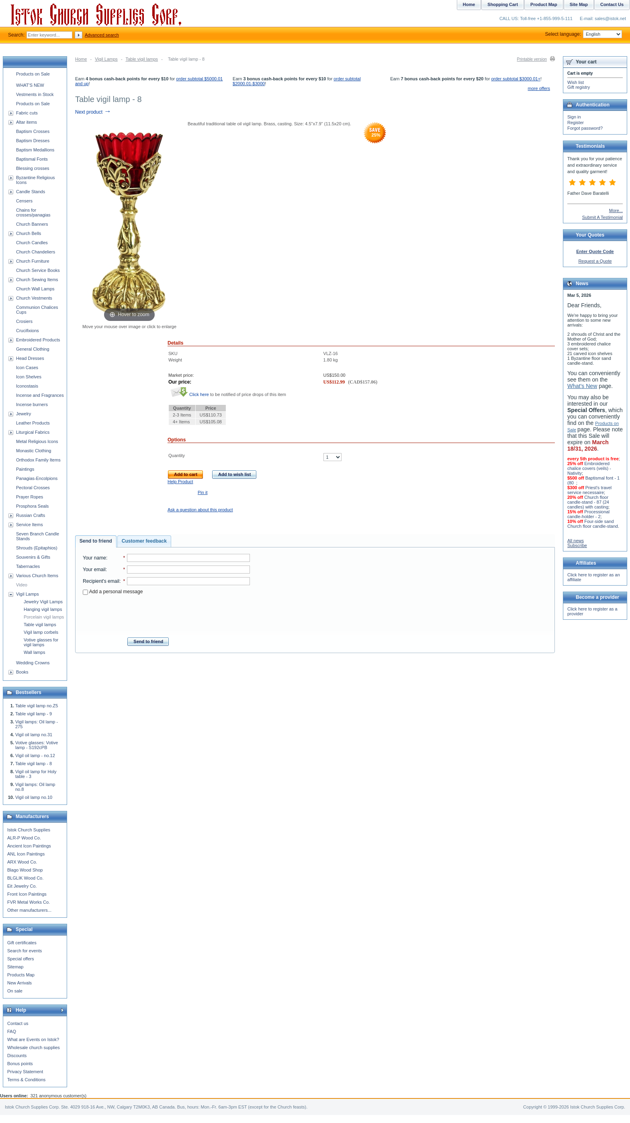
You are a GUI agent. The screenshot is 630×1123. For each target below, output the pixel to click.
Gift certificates (22, 942)
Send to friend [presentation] (96, 541)
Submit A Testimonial (602, 217)
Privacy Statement (25, 1071)
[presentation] (166, 613)
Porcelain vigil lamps (44, 617)
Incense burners (32, 404)
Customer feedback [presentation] (144, 541)
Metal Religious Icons (37, 441)
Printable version (532, 59)
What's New (582, 386)
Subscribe (577, 545)
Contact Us (612, 4)
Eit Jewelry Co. (22, 886)
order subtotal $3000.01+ (515, 78)
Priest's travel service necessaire (589, 490)
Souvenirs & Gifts (33, 557)
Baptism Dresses (32, 140)
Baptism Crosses (32, 131)
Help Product (180, 481)
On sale (14, 990)
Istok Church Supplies (28, 829)
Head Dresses (30, 358)
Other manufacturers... (29, 910)
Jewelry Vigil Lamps (43, 601)
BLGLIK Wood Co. (25, 878)
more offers (539, 88)
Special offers (20, 958)
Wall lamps (34, 652)
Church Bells (28, 233)
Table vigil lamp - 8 (33, 763)
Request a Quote (595, 261)
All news (575, 540)
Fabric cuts (27, 112)
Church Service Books (38, 270)
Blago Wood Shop (25, 870)
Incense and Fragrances (40, 395)
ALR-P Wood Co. (24, 837)
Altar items (26, 122)
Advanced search (102, 35)
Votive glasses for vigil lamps (41, 642)
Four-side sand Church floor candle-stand (592, 524)
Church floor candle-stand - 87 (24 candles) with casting (588, 502)
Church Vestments (34, 298)
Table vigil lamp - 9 (33, 713)
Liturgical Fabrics (32, 432)
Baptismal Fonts (32, 159)
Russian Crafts (30, 515)
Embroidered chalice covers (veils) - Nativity (589, 468)
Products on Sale (33, 73)
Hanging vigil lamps (43, 609)
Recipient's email (101, 581)
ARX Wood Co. (22, 862)
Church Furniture (32, 261)
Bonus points (20, 1063)
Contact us (18, 1023)
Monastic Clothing (33, 450)
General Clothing (32, 349)
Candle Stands (30, 191)
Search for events (24, 950)
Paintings (25, 469)
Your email (94, 569)
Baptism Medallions (35, 149)
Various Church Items (37, 575)
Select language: (583, 34)
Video (21, 584)
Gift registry (578, 87)
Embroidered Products (38, 339)
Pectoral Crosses (33, 487)
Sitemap (15, 966)
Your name (94, 558)
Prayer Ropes (29, 496)
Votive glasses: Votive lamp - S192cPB (36, 745)
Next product (93, 112)
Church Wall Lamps (35, 288)
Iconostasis (27, 386)
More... (616, 210)
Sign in (574, 116)
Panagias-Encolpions (36, 478)
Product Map (543, 4)
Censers (24, 200)
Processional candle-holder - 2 (588, 514)
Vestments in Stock (35, 94)
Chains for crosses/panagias (33, 212)
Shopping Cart (502, 4)
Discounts (17, 1055)
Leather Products (33, 423)
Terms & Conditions (26, 1079)
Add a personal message (113, 591)
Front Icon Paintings (27, 894)
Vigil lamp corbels (41, 632)
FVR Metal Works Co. (28, 902)
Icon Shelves (28, 376)
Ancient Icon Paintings (29, 845)
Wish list (575, 82)
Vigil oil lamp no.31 (33, 734)
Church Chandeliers (35, 251)
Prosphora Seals (32, 506)
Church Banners (32, 224)
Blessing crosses (32, 168)
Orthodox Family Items (38, 459)
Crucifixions (27, 330)
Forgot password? (585, 128)
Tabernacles (28, 566)
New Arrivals (19, 982)
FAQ (11, 1031)
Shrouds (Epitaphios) (36, 547)
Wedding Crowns (33, 662)
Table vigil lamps (141, 59)
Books (22, 672)
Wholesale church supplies (33, 1047)
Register (575, 122)
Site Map (579, 4)
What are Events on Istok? (33, 1039)
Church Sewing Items (37, 279)
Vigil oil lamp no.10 (33, 797)
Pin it (202, 492)
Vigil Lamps (106, 59)
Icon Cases (27, 367)
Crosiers (24, 321)
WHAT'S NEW (30, 85)
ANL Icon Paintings (26, 853)
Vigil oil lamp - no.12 (35, 755)
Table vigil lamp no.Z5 (36, 705)
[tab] (96, 541)
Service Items (29, 524)
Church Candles (32, 242)
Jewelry (23, 413)
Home (81, 59)
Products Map (21, 974)
